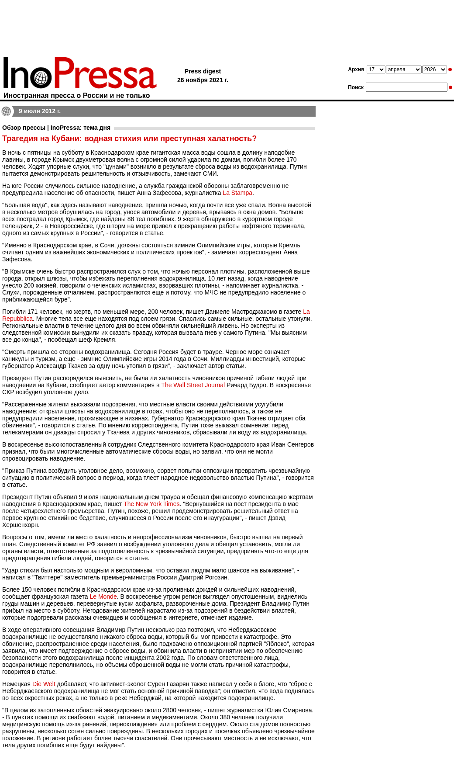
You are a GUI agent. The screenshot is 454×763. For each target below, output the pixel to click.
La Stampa (237, 192)
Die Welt (43, 683)
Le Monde (103, 596)
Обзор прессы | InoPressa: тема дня (56, 127)
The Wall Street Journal (193, 385)
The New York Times (151, 503)
